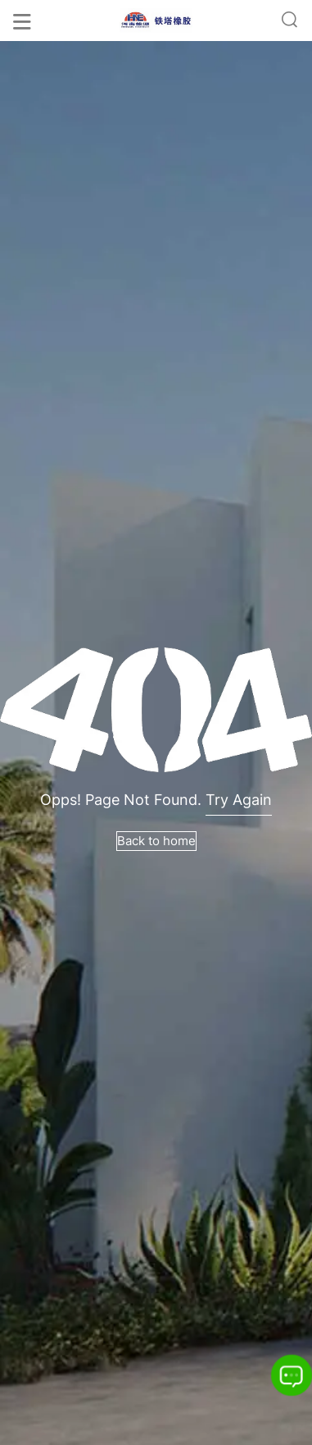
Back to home (156, 840)
